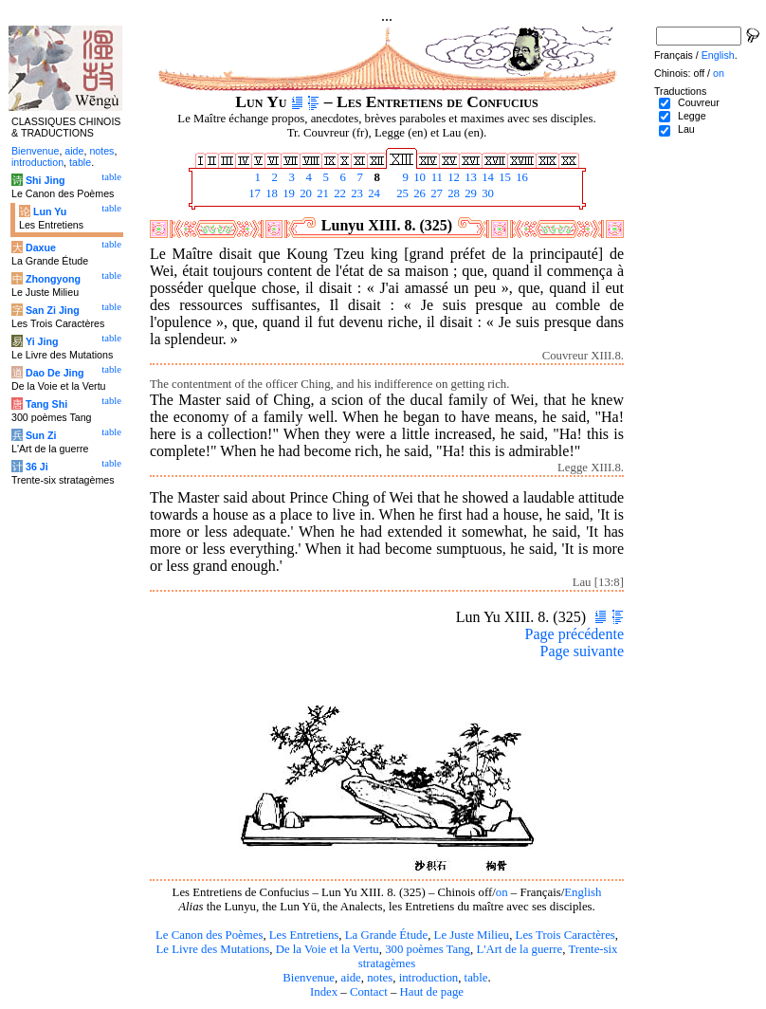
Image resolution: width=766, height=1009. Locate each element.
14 (486, 177)
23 (355, 193)
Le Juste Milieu (472, 935)
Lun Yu (49, 211)
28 (452, 193)
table (476, 977)
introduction (429, 977)
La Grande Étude (386, 935)
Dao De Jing (55, 372)
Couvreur (699, 102)
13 (469, 177)
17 (253, 193)
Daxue (41, 247)
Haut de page (432, 992)
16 (520, 177)
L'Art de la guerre (519, 949)
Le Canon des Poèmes (209, 935)
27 (435, 193)
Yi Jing (42, 341)
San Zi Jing (53, 310)
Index (323, 992)
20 (304, 193)
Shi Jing (45, 180)
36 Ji (37, 466)
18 (270, 193)
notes (379, 977)
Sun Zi (41, 435)
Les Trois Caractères (565, 935)
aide (350, 977)
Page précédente (574, 634)
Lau (686, 129)
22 (338, 193)
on (502, 892)
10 (418, 177)
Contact (369, 992)
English (582, 892)
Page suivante (582, 651)
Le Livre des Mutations (212, 949)
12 (452, 177)
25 (401, 193)
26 (418, 193)
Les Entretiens (304, 935)
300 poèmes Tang (427, 949)
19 (287, 193)
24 (372, 193)
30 (486, 193)
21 (321, 193)
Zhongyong (53, 278)
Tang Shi (46, 404)
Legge (692, 115)
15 (503, 177)
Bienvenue (309, 977)
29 (469, 193)
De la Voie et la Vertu (327, 949)
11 (435, 177)
